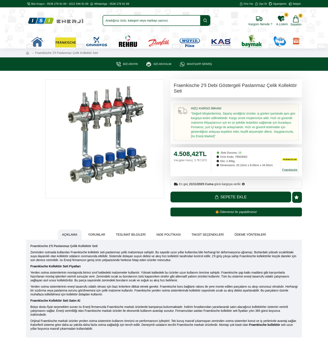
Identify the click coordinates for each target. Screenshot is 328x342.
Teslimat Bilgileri (131, 235)
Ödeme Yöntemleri (250, 235)
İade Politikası (168, 235)
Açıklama (69, 235)
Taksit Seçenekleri (208, 235)
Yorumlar (96, 235)
